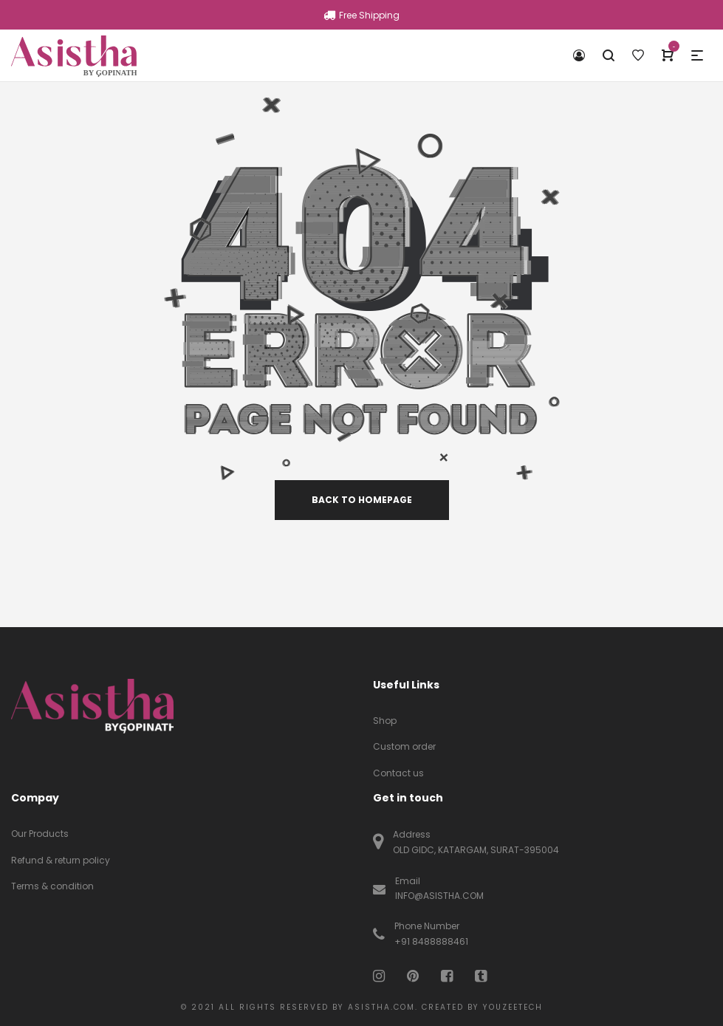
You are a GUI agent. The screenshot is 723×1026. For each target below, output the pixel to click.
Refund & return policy (60, 860)
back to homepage (362, 499)
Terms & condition (52, 886)
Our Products (40, 833)
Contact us (398, 773)
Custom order (404, 746)
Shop (385, 720)
